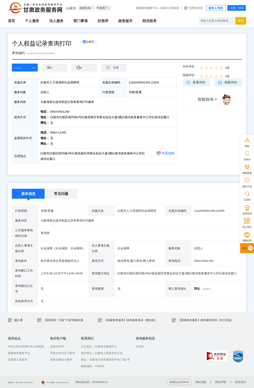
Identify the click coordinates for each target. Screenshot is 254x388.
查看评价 (199, 82)
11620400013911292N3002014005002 (51, 53)
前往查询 (209, 288)
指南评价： (190, 75)
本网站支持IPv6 (179, 382)
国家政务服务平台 (147, 8)
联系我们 (240, 382)
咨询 (57, 67)
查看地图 (168, 153)
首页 (11, 21)
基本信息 (28, 194)
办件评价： (190, 66)
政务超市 (125, 21)
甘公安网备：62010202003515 (82, 382)
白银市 (94, 43)
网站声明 (220, 382)
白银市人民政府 (169, 8)
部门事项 (80, 21)
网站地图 (201, 382)
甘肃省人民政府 (17, 359)
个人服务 (32, 21)
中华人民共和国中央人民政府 (26, 346)
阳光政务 (149, 21)
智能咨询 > (207, 99)
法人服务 (56, 21)
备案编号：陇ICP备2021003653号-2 (30, 382)
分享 (116, 67)
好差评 (103, 21)
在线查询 (22, 67)
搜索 (240, 20)
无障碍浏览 (196, 8)
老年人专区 (215, 8)
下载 (86, 67)
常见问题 (61, 194)
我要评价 (230, 82)
